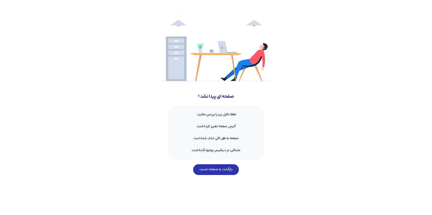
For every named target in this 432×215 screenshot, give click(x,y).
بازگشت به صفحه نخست (216, 169)
